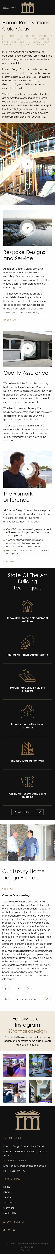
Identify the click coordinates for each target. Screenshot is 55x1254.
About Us (8, 1192)
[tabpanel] (27, 842)
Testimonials (9, 1202)
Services (7, 1197)
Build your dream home (20, 999)
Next (28, 988)
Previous (6, 988)
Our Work (8, 1208)
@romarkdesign (27, 1031)
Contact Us (22, 812)
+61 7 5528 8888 (17, 1160)
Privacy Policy (27, 1250)
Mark (20, 529)
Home (6, 1187)
